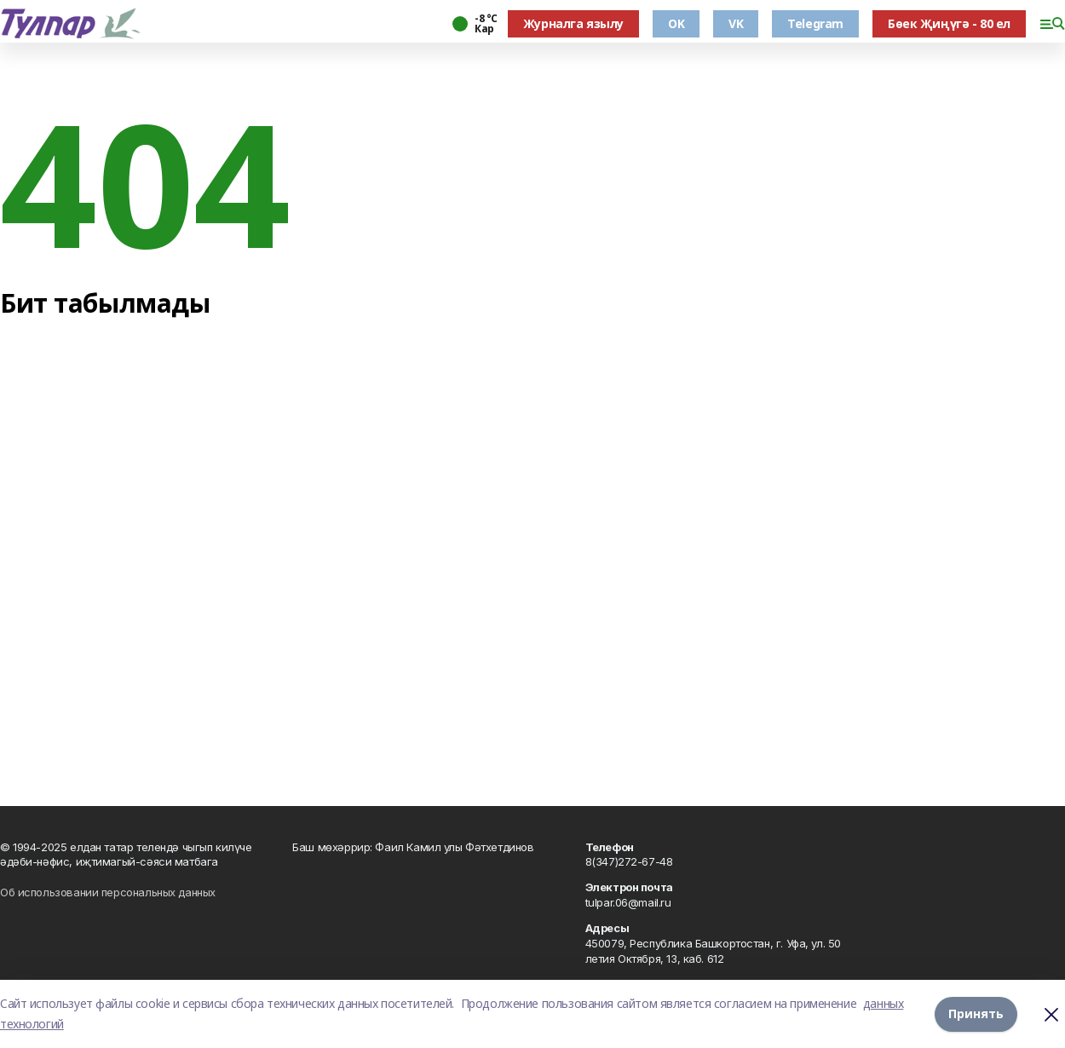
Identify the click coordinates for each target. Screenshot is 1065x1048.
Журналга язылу (573, 23)
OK (676, 23)
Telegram (815, 23)
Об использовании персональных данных (108, 892)
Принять (976, 1013)
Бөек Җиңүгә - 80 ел (949, 23)
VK (735, 23)
